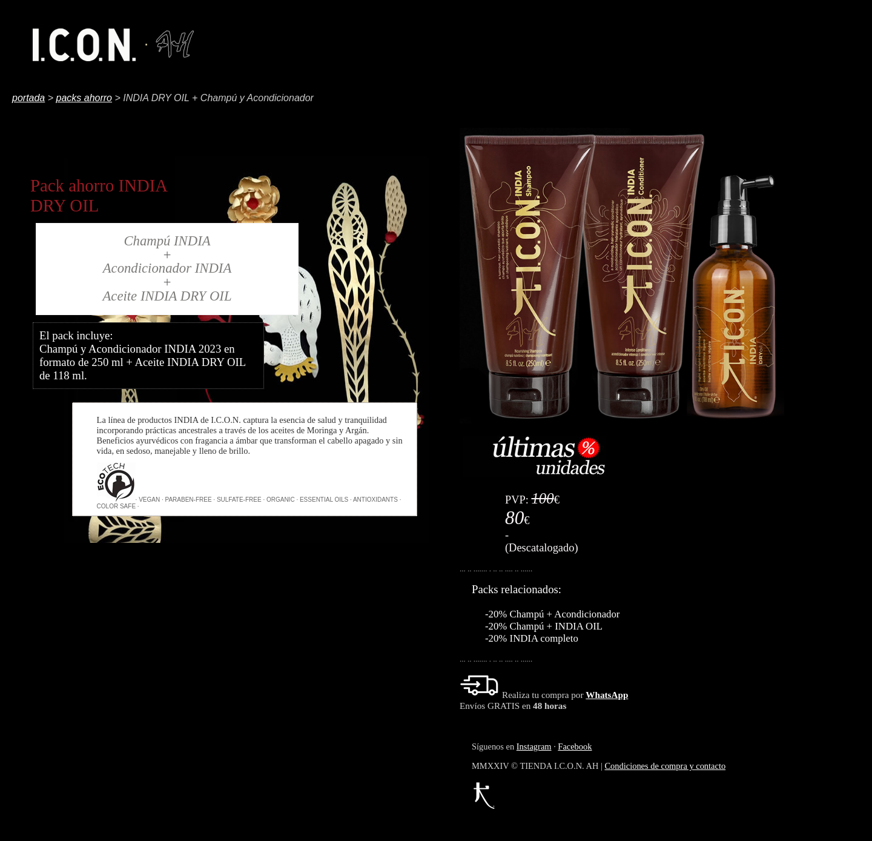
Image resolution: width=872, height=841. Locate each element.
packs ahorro (84, 98)
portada (28, 98)
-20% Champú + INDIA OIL (544, 626)
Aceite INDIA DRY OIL (166, 296)
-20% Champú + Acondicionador (552, 614)
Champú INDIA (167, 240)
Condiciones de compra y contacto (664, 766)
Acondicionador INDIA (167, 268)
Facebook (575, 746)
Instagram (534, 746)
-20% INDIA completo (531, 638)
